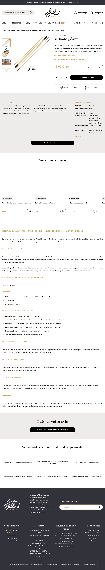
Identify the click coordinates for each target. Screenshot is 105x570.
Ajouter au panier (86, 77)
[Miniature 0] (6, 43)
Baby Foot (31, 23)
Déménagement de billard (93, 533)
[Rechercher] (31, 12)
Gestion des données (88, 564)
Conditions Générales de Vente (69, 564)
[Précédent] (6, 36)
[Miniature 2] (6, 61)
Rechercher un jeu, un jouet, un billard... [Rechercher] (15, 12)
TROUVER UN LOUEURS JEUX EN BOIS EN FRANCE (39, 555)
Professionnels (97, 23)
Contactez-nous (12, 538)
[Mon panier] (96, 12)
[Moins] (56, 77)
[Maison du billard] (52, 12)
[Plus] (66, 77)
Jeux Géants (51, 30)
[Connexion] (81, 12)
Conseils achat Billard (39, 543)
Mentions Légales (51, 564)
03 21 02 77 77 (11, 533)
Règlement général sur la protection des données (39, 547)
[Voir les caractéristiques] (79, 136)
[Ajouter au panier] (30, 211)
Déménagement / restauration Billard (39, 531)
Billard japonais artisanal (77, 203)
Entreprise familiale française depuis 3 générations (18, 458)
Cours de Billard (39, 540)
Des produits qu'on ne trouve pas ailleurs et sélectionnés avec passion (52, 458)
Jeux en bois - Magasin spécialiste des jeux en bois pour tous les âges (27, 30)
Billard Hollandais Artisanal (45, 203)
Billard (6, 23)
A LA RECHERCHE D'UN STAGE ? (39, 551)
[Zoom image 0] (32, 53)
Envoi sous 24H (90, 88)
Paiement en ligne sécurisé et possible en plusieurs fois (87, 472)
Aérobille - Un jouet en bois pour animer (16, 203)
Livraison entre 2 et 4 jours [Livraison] (95, 68)
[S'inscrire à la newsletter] (99, 507)
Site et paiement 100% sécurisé (71, 88)
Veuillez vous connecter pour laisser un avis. (52, 430)
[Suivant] (6, 70)
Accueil (4, 30)
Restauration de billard (93, 530)
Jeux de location (81, 23)
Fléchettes (17, 23)
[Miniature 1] (6, 52)
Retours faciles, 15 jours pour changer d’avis (87, 458)
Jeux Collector (56, 23)
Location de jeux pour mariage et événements (39, 537)
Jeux (42, 23)
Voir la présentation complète (52, 143)
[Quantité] (61, 77)
